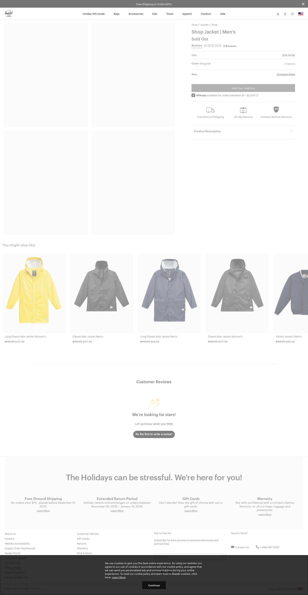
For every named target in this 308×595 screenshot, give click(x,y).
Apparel (187, 13)
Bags (116, 13)
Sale (222, 13)
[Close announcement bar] (303, 4)
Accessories (135, 13)
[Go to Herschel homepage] (9, 13)
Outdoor (206, 13)
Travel (169, 13)
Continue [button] (154, 585)
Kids (154, 13)
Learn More (119, 577)
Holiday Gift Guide (94, 13)
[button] (278, 13)
